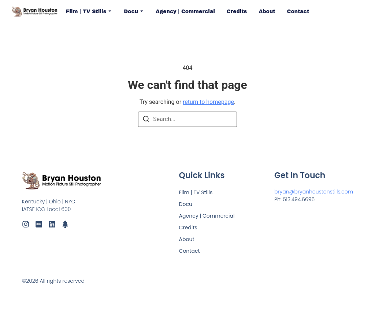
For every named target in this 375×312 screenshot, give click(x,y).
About (267, 11)
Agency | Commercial (185, 11)
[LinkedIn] (52, 224)
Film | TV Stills (89, 11)
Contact (298, 11)
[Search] (146, 120)
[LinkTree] (65, 224)
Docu (134, 11)
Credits (237, 11)
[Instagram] (25, 224)
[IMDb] (38, 224)
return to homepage (208, 101)
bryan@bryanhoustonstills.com (313, 191)
